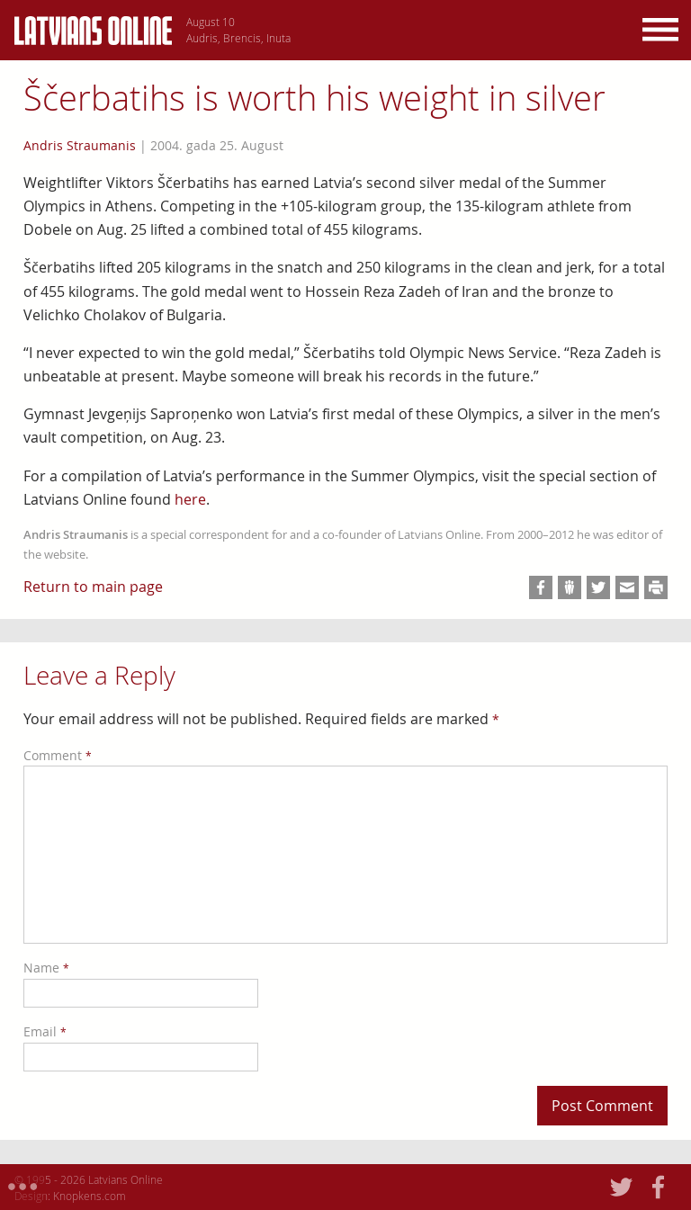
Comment (57, 755)
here (190, 499)
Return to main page (93, 586)
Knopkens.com (89, 1195)
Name (46, 967)
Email (45, 1031)
